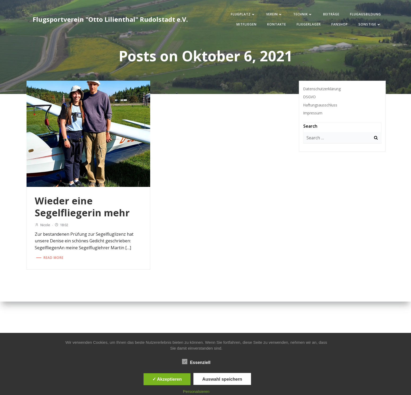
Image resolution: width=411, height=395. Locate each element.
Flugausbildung (365, 14)
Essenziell (196, 361)
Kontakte (276, 24)
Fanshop (339, 24)
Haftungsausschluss (320, 105)
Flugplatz (243, 14)
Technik (303, 14)
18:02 (61, 224)
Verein (274, 14)
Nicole (42, 224)
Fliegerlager (309, 24)
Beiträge (331, 14)
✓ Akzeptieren (167, 379)
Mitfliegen (246, 24)
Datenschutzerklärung (322, 88)
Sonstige (369, 24)
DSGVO (309, 96)
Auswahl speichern (222, 379)
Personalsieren (196, 391)
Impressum (312, 112)
